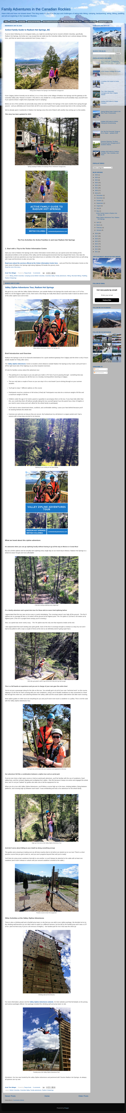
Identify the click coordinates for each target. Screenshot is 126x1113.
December (100, 195)
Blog (6, 21)
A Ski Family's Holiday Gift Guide (111, 71)
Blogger (66, 1108)
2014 (96, 244)
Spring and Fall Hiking (34, 21)
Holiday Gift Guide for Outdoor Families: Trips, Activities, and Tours (110, 153)
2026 (96, 175)
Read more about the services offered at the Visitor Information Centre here (31, 263)
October (99, 200)
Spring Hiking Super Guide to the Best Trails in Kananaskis (111, 112)
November (100, 198)
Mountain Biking (76, 275)
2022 (96, 185)
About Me (13, 21)
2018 (96, 233)
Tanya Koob (28, 273)
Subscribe (107, 300)
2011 (96, 251)
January (99, 230)
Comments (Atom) (18, 1100)
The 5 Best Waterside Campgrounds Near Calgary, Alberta (109, 93)
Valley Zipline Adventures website (41, 1002)
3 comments (36, 273)
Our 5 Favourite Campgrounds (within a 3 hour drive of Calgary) (110, 62)
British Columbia (19, 275)
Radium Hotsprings (10, 278)
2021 (96, 188)
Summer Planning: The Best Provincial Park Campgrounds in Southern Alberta (110, 143)
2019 (96, 193)
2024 (96, 180)
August (99, 206)
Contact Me (22, 21)
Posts (96, 369)
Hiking (69, 275)
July (98, 208)
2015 (96, 241)
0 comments (36, 1087)
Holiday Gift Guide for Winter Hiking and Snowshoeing (109, 122)
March (99, 225)
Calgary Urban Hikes (90, 21)
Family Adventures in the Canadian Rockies (36, 9)
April (98, 222)
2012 (96, 249)
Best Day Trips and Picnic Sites (73, 21)
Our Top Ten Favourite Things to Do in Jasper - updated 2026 (110, 132)
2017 (96, 236)
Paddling (84, 275)
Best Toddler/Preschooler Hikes (52, 21)
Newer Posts (10, 1096)
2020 (96, 190)
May (98, 211)
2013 (96, 246)
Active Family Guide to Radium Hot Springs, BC (27, 30)
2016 (96, 238)
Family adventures (60, 275)
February (99, 227)
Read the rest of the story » (13, 267)
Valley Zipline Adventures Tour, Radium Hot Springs (29, 287)
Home (47, 1096)
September (100, 203)
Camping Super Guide (105, 21)
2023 (96, 182)
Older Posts (83, 1096)
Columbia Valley (50, 275)
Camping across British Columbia (34, 275)
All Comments (99, 372)
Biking (11, 275)
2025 (96, 177)
